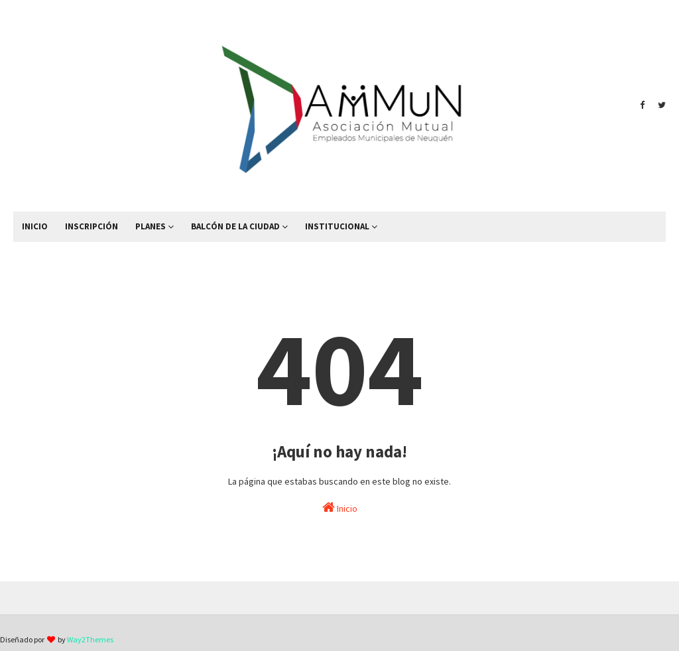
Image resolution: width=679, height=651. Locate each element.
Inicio (339, 507)
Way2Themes (90, 639)
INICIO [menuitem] (35, 226)
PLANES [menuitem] (150, 226)
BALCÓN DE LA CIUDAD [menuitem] (235, 226)
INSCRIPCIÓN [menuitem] (91, 226)
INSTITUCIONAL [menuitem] (337, 226)
